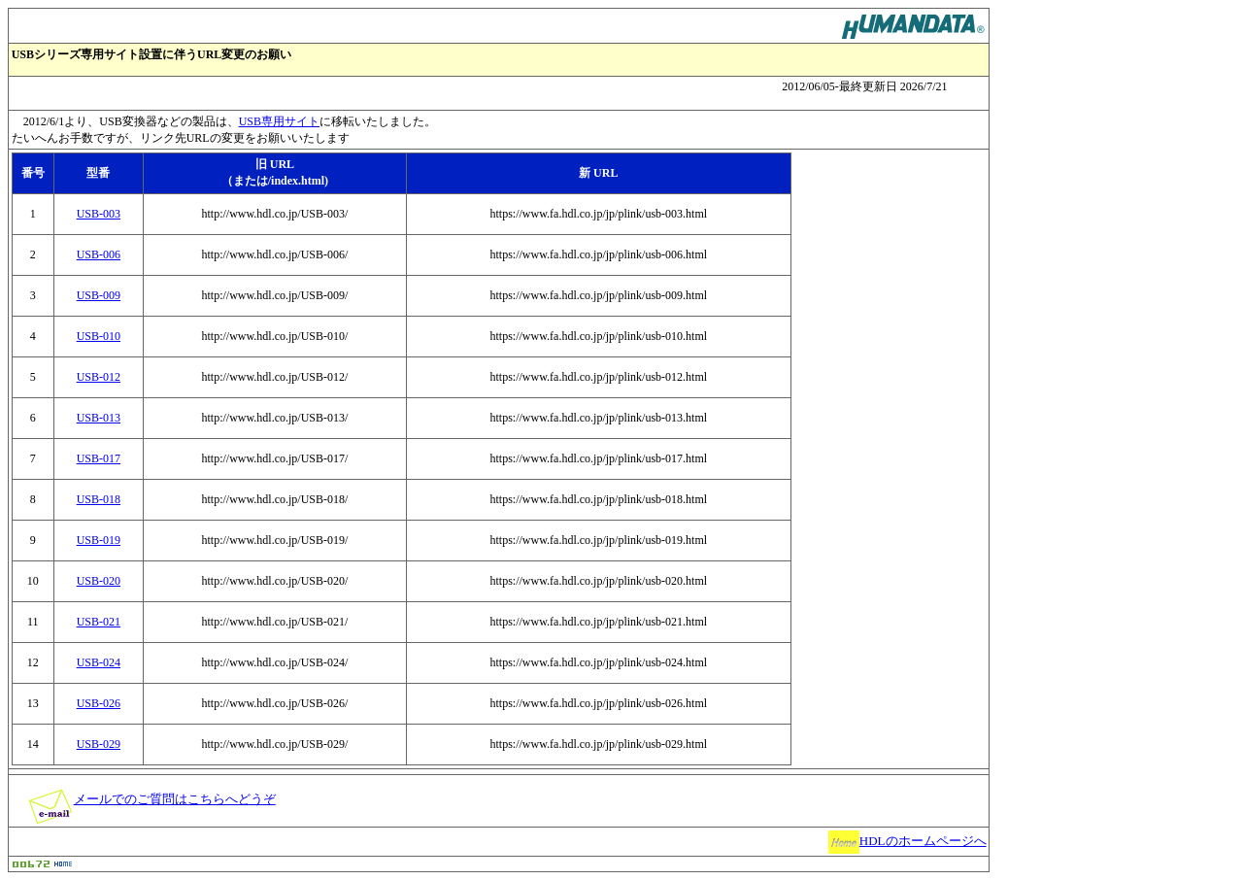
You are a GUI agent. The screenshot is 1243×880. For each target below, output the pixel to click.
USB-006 (98, 254)
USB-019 (98, 540)
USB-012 (98, 377)
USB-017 (98, 458)
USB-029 (98, 744)
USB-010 (98, 336)
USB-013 (98, 417)
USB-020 (98, 581)
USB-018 (98, 499)
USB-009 (98, 295)
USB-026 (98, 703)
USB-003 (98, 213)
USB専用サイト (279, 121)
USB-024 (98, 662)
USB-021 (98, 621)
